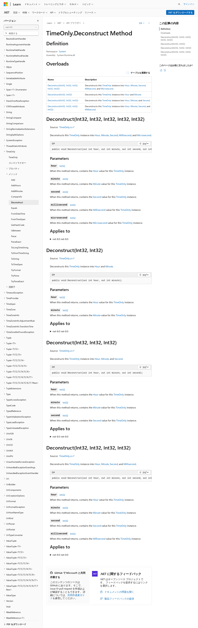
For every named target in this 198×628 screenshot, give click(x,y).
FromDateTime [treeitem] (18, 203)
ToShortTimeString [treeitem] (20, 242)
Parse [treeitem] (13, 225)
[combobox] (21, 27)
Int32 (62, 166)
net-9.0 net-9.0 (60, 239)
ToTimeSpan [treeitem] (17, 253)
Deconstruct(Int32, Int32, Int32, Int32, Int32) (176, 38)
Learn (49, 22)
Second (142, 85)
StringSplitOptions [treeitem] (15, 124)
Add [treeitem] (13, 169)
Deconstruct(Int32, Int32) (60, 94)
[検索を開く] (179, 4)
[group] (101, 149)
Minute (134, 85)
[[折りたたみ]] (38, 20)
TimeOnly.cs (65, 127)
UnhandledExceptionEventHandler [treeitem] (22, 462)
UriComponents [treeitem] (13, 479)
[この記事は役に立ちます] (161, 70)
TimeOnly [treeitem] (13, 146)
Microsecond (107, 88)
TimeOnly (106, 85)
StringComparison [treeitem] (14, 112)
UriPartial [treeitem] (10, 518)
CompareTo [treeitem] (16, 186)
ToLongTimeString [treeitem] (19, 236)
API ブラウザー (73, 22)
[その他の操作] (149, 23)
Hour (127, 85)
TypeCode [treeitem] (10, 394)
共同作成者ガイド (67, 596)
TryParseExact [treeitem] (17, 270)
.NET (59, 22)
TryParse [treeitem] (15, 264)
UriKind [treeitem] (9, 507)
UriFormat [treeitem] (11, 490)
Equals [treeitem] (14, 197)
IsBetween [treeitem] (16, 219)
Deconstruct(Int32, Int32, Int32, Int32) (176, 53)
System (62, 51)
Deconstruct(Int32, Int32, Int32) (63, 100)
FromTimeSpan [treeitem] (18, 208)
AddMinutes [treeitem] (17, 180)
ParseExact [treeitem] (16, 231)
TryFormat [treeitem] (16, 259)
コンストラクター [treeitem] (17, 152)
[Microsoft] (6, 4)
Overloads (165, 32)
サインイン (188, 3)
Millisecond (90, 88)
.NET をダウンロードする (180, 12)
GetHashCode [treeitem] (17, 214)
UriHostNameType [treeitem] (14, 501)
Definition (165, 28)
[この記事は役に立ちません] (165, 70)
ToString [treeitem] (15, 248)
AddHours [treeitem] (16, 174)
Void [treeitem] (8, 595)
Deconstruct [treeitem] (17, 191)
